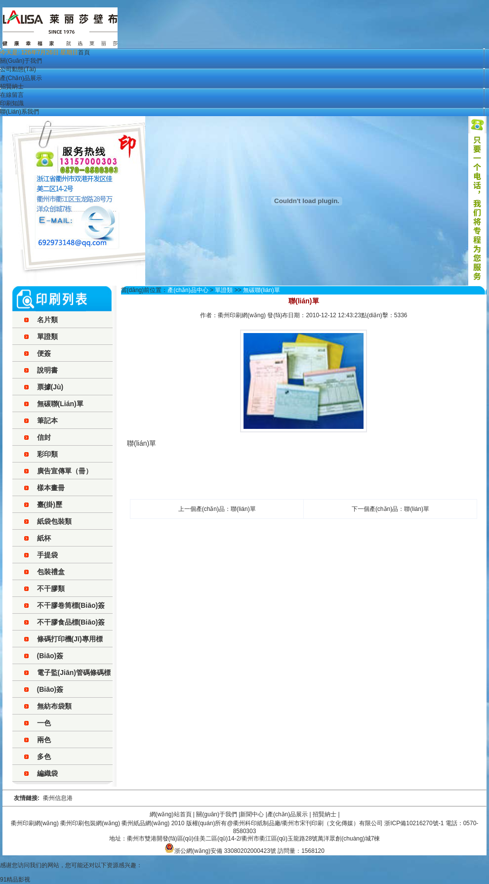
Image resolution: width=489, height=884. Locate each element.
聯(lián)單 (243, 508)
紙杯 (44, 538)
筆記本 (47, 420)
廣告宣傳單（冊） (64, 471)
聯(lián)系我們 (19, 111)
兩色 (44, 740)
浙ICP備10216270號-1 (414, 823)
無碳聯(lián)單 (60, 404)
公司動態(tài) (18, 69)
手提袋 (47, 555)
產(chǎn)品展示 (21, 78)
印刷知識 (12, 103)
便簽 (44, 353)
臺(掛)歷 (49, 504)
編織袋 (47, 773)
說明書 (47, 370)
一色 (44, 723)
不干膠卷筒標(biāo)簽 (71, 605)
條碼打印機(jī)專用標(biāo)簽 (70, 647)
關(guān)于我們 (21, 60)
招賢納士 (12, 86)
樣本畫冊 (51, 488)
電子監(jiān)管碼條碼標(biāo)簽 (74, 681)
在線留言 (12, 94)
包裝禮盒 (51, 572)
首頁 (84, 52)
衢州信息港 (58, 798)
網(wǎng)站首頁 (171, 814)
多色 (44, 756)
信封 (44, 437)
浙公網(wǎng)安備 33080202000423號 (220, 850)
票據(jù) (50, 387)
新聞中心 (252, 814)
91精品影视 (15, 879)
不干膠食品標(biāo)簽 (71, 622)
